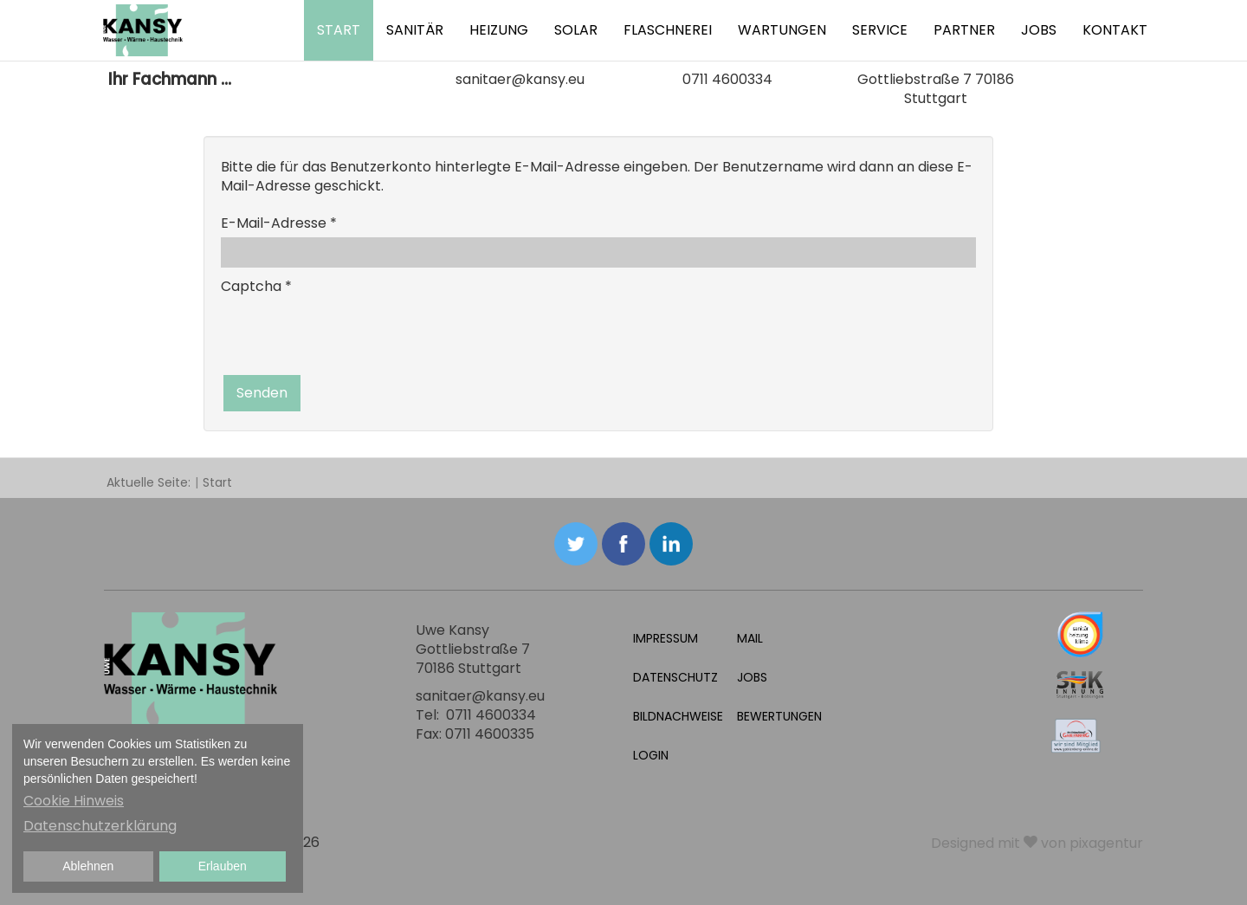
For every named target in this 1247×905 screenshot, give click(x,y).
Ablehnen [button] (87, 866)
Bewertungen (779, 716)
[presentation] (352, 334)
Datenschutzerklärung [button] (100, 826)
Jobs (1038, 30)
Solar (576, 30)
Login (651, 755)
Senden (262, 393)
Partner (964, 30)
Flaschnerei (668, 30)
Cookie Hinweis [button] (73, 801)
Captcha (256, 286)
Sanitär (414, 30)
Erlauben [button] (222, 866)
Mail (750, 638)
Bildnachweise (677, 716)
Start (338, 30)
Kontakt (1114, 30)
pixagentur (1106, 843)
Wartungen (782, 30)
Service (880, 30)
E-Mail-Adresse (279, 223)
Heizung (498, 30)
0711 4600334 (727, 79)
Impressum (665, 638)
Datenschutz (675, 677)
